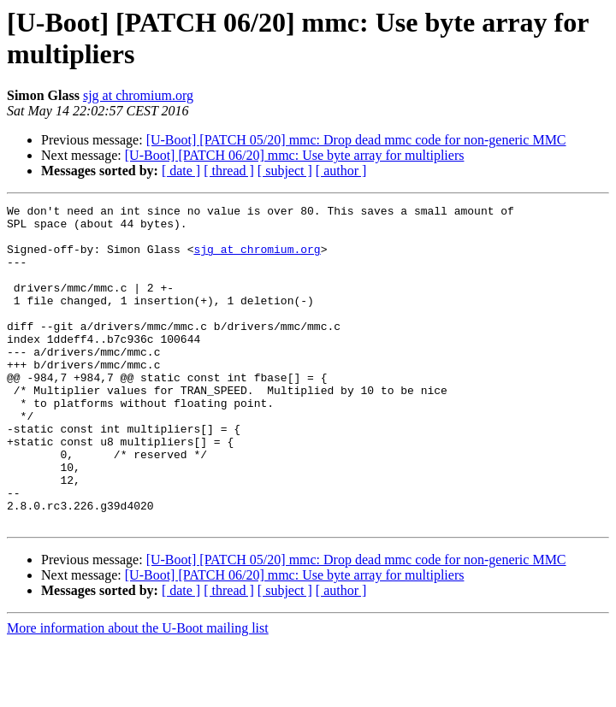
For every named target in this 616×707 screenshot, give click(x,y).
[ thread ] (229, 170)
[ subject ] (285, 170)
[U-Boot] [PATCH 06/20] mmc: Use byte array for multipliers (295, 155)
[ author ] (341, 170)
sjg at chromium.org (138, 95)
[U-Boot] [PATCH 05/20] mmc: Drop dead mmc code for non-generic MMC (356, 140)
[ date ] (181, 170)
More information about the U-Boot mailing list (138, 692)
